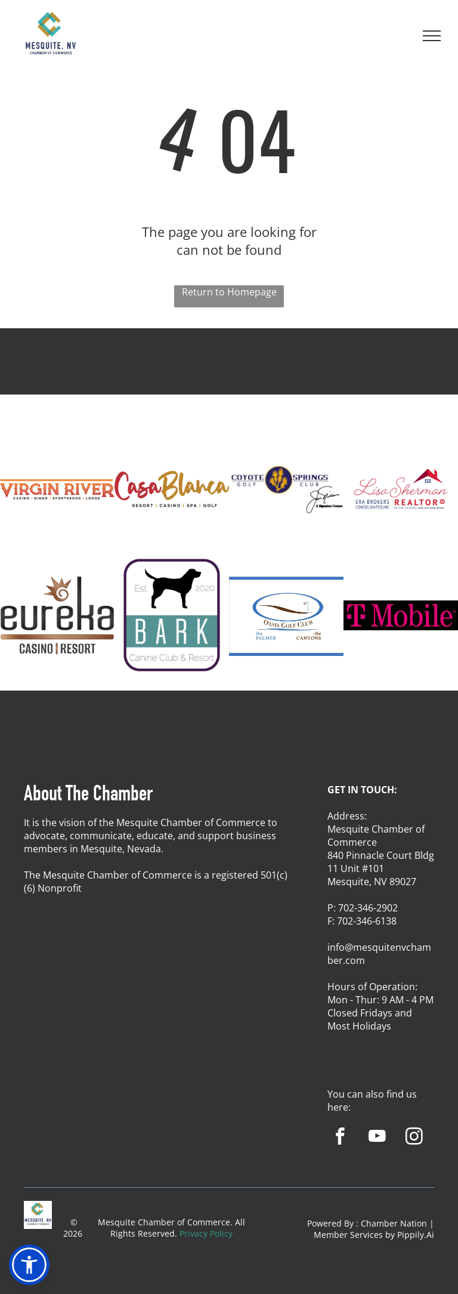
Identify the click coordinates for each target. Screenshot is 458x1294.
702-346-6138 (367, 921)
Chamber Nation (394, 1223)
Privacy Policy (206, 1233)
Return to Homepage (229, 291)
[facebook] (340, 1138)
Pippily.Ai (415, 1234)
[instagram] (414, 1138)
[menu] (431, 35)
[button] (29, 1264)
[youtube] (377, 1138)
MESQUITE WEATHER (229, 372)
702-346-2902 (368, 907)
